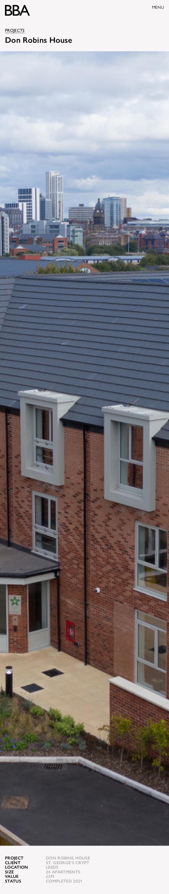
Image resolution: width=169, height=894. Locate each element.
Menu (158, 7)
